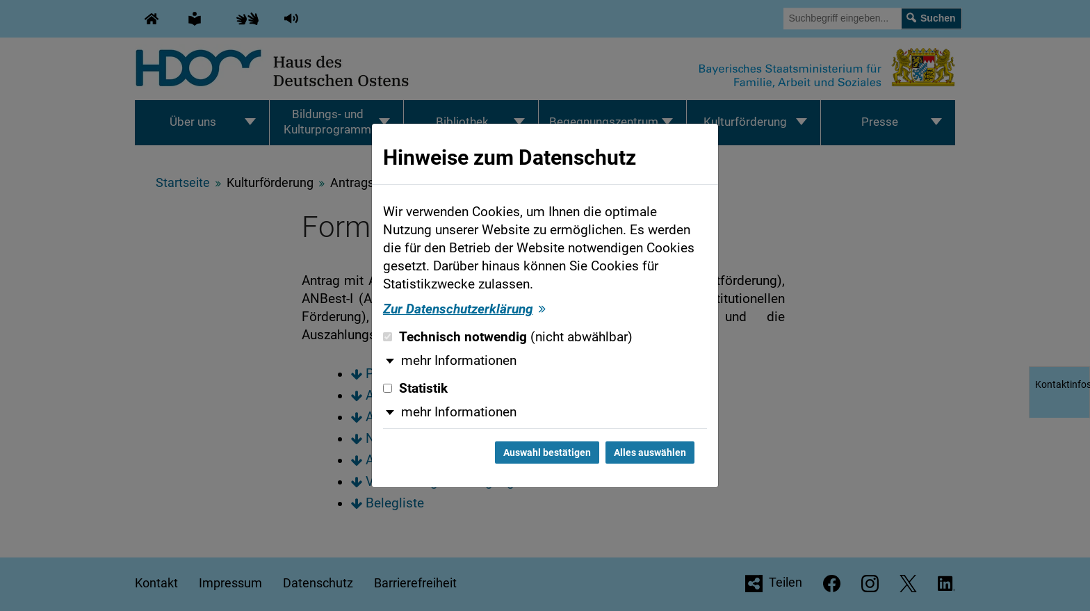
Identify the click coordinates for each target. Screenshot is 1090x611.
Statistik (415, 388)
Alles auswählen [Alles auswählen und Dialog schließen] (650, 452)
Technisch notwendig (508, 337)
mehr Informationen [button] (458, 360)
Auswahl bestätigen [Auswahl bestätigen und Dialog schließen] (547, 452)
